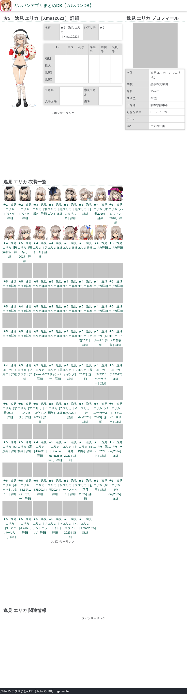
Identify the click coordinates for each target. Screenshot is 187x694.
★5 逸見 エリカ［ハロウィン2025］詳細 (70, 528)
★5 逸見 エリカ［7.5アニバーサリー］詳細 (115, 412)
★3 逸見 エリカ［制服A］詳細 (40, 209)
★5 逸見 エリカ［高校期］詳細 (25, 446)
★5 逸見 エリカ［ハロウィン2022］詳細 (40, 412)
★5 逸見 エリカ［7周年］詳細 (55, 408)
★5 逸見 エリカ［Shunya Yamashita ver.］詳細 (55, 451)
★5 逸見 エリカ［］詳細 (85, 209)
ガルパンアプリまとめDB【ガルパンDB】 (53, 5)
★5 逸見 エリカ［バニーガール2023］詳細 (100, 412)
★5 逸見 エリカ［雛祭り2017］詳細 (25, 252)
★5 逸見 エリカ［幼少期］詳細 (9, 446)
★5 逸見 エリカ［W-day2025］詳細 (116, 489)
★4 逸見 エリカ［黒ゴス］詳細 (55, 209)
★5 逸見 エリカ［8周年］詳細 (85, 446)
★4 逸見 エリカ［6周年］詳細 (9, 370)
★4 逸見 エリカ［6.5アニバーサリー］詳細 (100, 374)
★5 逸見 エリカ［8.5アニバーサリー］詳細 (24, 489)
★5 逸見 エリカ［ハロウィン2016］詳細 (115, 213)
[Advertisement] (62, 146)
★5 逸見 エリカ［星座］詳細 (100, 485)
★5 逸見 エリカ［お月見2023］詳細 (70, 451)
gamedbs (63, 691)
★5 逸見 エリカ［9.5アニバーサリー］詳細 (9, 528)
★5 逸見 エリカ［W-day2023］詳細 (85, 412)
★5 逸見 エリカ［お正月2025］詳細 (85, 489)
